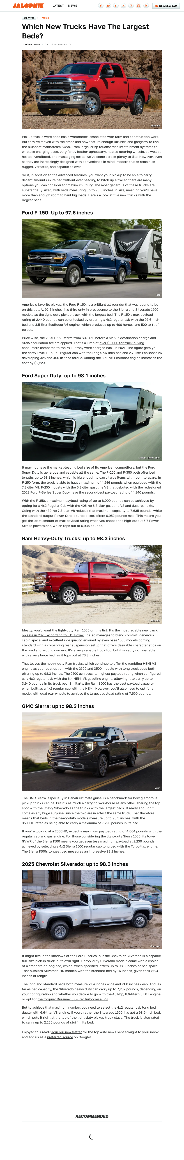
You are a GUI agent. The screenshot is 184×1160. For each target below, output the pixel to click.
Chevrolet (155, 946)
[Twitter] (123, 5)
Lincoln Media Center (149, 458)
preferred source (60, 1037)
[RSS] (146, 5)
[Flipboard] (116, 5)
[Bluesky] (108, 5)
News (72, 5)
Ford (157, 295)
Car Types (29, 18)
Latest (58, 5)
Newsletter (166, 6)
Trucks (45, 18)
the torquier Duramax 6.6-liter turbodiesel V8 (73, 999)
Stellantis (155, 126)
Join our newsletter (66, 1032)
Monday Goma (32, 44)
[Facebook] (101, 5)
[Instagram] (138, 5)
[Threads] (131, 5)
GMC (157, 788)
